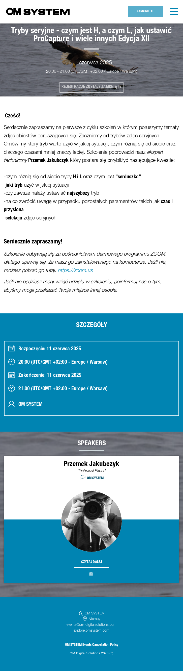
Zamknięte (146, 11)
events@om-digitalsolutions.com (91, 625)
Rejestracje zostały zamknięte (91, 87)
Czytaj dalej (91, 562)
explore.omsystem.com (91, 631)
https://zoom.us (75, 271)
